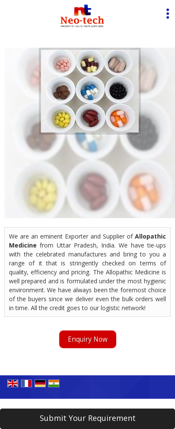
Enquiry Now (88, 339)
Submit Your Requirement (88, 418)
